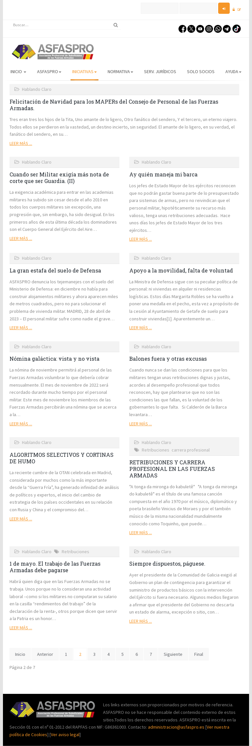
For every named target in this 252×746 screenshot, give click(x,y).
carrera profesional (191, 450)
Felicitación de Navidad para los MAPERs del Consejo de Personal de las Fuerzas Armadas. (114, 104)
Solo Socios (201, 71)
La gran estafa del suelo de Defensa (55, 270)
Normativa (120, 71)
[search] (65, 25)
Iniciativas (84, 71)
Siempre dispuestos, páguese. (167, 563)
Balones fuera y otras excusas (168, 358)
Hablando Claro (37, 89)
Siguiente (173, 654)
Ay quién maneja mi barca (163, 174)
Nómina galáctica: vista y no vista (54, 358)
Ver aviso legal (65, 734)
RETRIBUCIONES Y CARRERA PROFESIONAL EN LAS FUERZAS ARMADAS (172, 469)
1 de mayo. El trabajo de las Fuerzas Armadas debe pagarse (55, 567)
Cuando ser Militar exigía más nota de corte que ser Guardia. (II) (59, 177)
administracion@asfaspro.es (176, 727)
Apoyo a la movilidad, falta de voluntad (181, 270)
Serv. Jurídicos (160, 71)
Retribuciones (155, 450)
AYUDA (233, 71)
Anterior (45, 654)
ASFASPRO (49, 71)
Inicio (18, 71)
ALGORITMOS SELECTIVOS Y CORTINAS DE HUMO (62, 458)
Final (198, 654)
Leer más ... (21, 143)
